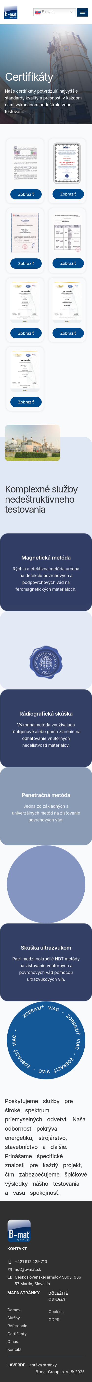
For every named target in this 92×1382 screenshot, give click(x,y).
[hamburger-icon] (82, 12)
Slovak (44, 12)
